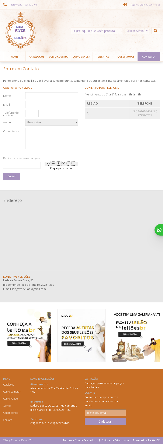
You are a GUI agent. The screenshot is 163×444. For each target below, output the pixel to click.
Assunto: (8, 122)
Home (14, 56)
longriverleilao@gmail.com (29, 289)
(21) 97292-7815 (147, 113)
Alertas (103, 56)
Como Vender (81, 56)
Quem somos (126, 56)
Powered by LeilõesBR (146, 440)
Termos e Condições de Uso (80, 440)
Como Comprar (59, 56)
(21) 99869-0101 (143, 111)
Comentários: (11, 131)
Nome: (7, 95)
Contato (148, 56)
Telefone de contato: (11, 114)
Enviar (11, 176)
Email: (6, 104)
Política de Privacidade (115, 440)
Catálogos (36, 56)
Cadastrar (105, 421)
